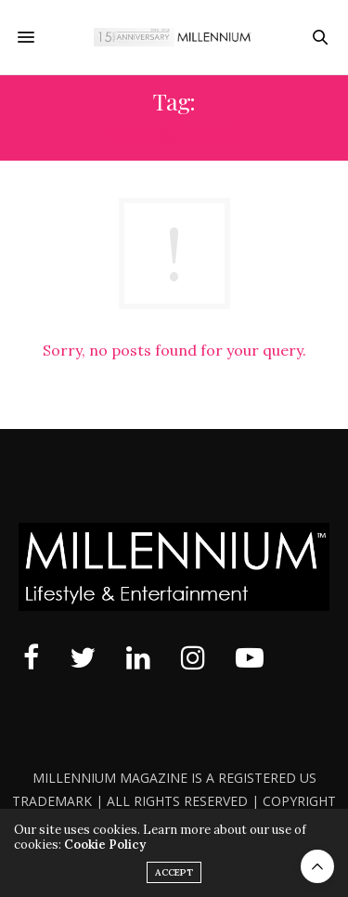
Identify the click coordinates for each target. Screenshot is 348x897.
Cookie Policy (105, 844)
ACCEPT (174, 872)
